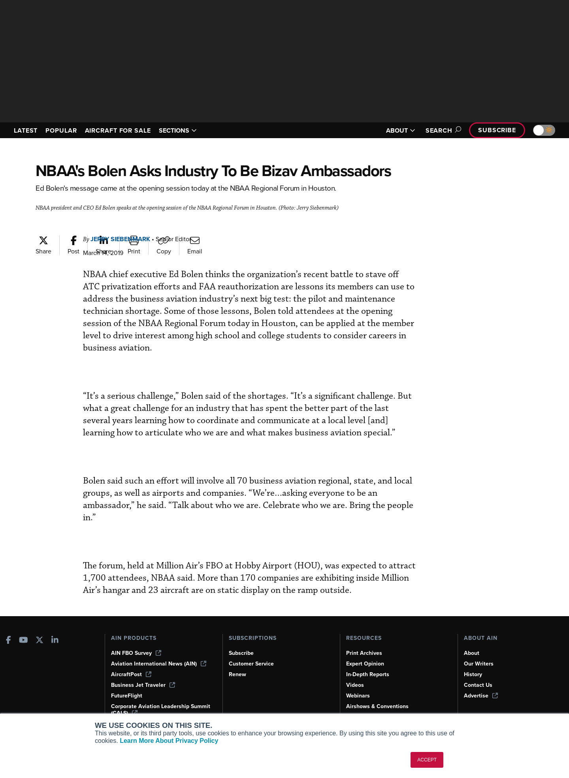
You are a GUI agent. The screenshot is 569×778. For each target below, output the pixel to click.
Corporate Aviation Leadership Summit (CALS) (160, 709)
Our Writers (479, 663)
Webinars (358, 695)
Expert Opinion (365, 663)
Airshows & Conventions (377, 706)
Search (442, 130)
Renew (237, 674)
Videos (355, 685)
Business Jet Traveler (143, 685)
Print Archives (364, 653)
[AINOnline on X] (39, 641)
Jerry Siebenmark (120, 239)
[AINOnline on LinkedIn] (54, 641)
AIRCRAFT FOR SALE (118, 130)
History (473, 674)
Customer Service (251, 663)
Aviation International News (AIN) (158, 663)
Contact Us (478, 685)
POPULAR (61, 130)
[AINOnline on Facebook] (8, 641)
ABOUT (400, 130)
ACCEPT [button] (427, 760)
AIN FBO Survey (136, 653)
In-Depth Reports (367, 674)
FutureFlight (126, 695)
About (471, 653)
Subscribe (497, 130)
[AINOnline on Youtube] (23, 641)
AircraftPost (131, 674)
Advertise (481, 695)
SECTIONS (178, 130)
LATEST (26, 130)
